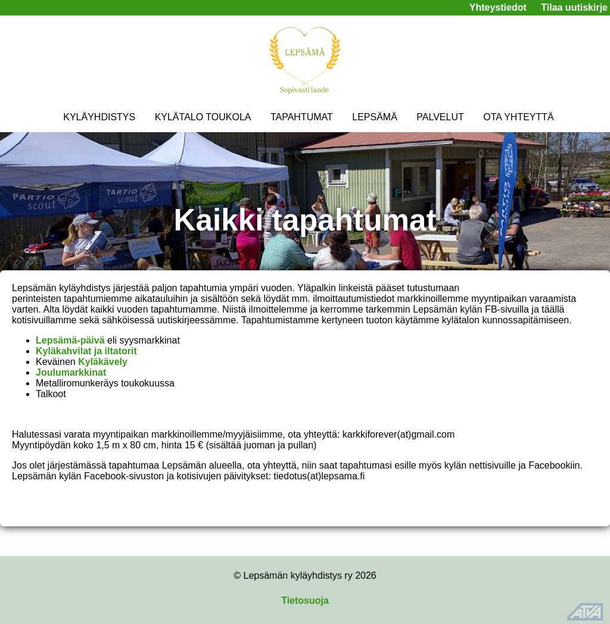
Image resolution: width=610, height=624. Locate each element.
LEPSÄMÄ (374, 117)
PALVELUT (439, 117)
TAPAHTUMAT (301, 117)
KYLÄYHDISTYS (99, 117)
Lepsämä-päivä (70, 340)
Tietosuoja (305, 600)
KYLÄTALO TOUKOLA (203, 117)
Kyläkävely (102, 362)
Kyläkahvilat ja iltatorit (86, 351)
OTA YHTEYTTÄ (518, 117)
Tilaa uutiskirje (574, 7)
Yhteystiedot (498, 7)
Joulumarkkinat (71, 372)
